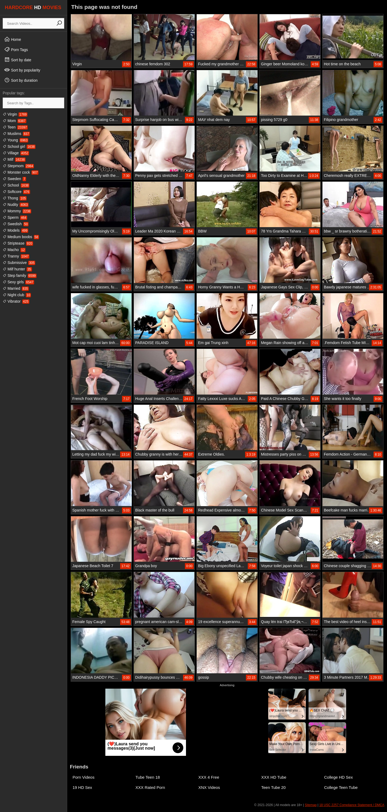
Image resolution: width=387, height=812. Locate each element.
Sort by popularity (22, 70)
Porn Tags (16, 49)
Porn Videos (83, 777)
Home (12, 39)
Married (16, 288)
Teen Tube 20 (273, 787)
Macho (14, 250)
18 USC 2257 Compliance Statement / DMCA (351, 805)
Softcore (16, 191)
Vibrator (16, 301)
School (16, 185)
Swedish (15, 224)
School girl (19, 146)
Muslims (16, 133)
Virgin (15, 114)
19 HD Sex (82, 787)
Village (16, 153)
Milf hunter (17, 269)
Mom (14, 121)
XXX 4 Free (208, 777)
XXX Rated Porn (150, 787)
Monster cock (20, 172)
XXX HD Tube (273, 777)
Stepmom (18, 166)
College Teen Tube (341, 787)
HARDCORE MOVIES (33, 7)
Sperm (15, 217)
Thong (15, 198)
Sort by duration (21, 80)
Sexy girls (18, 282)
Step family (20, 275)
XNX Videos (209, 787)
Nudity (15, 204)
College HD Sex (338, 777)
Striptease (18, 243)
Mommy (17, 211)
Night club (17, 295)
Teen (15, 127)
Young (15, 140)
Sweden (14, 179)
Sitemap (311, 805)
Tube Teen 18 (147, 777)
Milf (14, 159)
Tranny (16, 256)
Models (15, 230)
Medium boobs (21, 237)
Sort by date (17, 60)
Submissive (19, 262)
